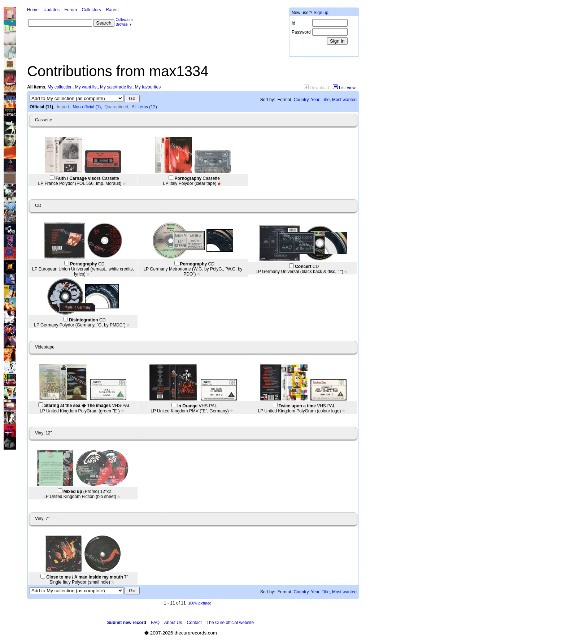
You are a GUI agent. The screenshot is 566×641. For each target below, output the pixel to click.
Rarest (112, 9)
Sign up (321, 12)
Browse (122, 24)
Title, (326, 99)
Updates (51, 9)
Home (33, 9)
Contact (194, 622)
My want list (86, 87)
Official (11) (41, 106)
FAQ (155, 622)
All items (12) (144, 106)
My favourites (148, 87)
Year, (316, 99)
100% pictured (199, 603)
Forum (70, 9)
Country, (301, 99)
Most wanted (344, 99)
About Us (173, 622)
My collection (60, 87)
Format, (285, 99)
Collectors (91, 9)
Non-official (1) (87, 106)
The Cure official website (230, 622)
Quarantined (116, 106)
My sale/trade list (116, 87)
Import (63, 106)
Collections (125, 20)
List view (344, 87)
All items (36, 87)
